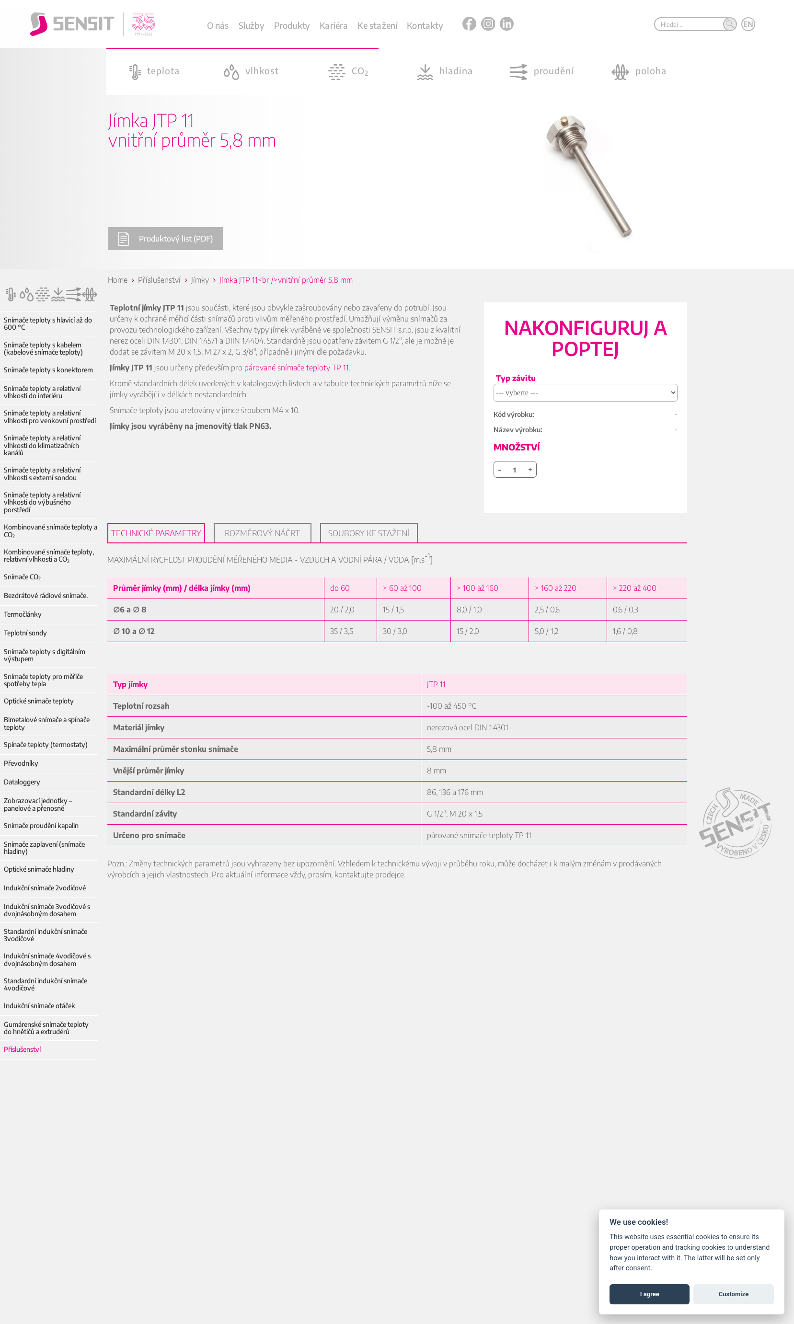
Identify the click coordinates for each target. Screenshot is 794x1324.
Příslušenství (22, 1049)
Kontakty (425, 25)
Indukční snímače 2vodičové (45, 887)
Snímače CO (22, 576)
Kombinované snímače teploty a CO (50, 530)
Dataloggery (22, 781)
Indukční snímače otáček (39, 1005)
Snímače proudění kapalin (41, 825)
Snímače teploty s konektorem (48, 369)
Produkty (292, 25)
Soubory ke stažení (369, 533)
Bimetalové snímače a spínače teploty (47, 723)
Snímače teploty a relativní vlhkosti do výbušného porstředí (42, 502)
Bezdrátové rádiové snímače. (46, 595)
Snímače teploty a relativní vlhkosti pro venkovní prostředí (50, 416)
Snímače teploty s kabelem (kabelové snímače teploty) (43, 348)
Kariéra (334, 25)
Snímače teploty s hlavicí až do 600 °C (48, 323)
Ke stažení (377, 25)
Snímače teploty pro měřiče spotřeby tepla (43, 680)
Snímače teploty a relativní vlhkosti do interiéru (42, 392)
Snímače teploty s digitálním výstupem (44, 655)
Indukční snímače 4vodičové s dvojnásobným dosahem (47, 959)
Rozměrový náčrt (263, 533)
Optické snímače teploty (39, 700)
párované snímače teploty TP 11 (297, 367)
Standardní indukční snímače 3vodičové (45, 935)
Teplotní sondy (25, 632)
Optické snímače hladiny (39, 869)
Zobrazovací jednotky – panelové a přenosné (38, 804)
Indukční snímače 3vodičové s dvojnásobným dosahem (47, 910)
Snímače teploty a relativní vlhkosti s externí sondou (42, 473)
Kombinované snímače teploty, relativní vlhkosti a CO (49, 555)
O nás (218, 25)
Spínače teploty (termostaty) (46, 744)
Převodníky (21, 763)
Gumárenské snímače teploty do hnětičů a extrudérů (51, 1028)
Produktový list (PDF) (165, 238)
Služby (252, 25)
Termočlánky (23, 614)
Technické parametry (157, 533)
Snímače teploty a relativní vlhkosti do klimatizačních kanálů (42, 445)
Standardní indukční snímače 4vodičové (45, 984)
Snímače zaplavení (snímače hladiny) (44, 847)
